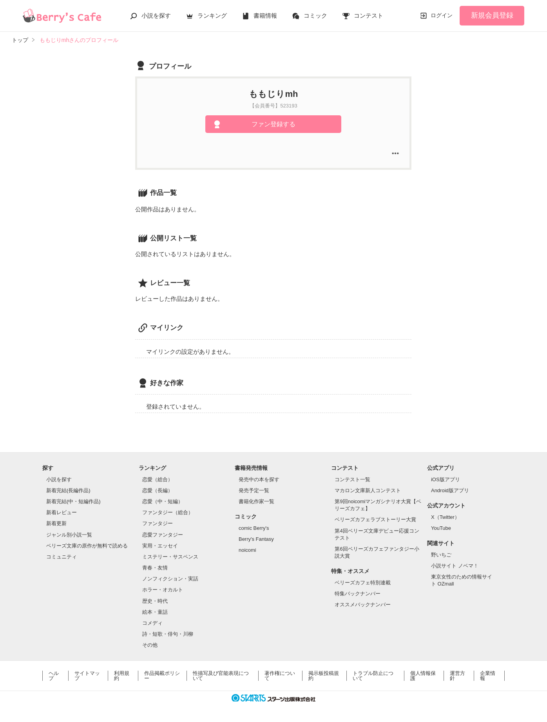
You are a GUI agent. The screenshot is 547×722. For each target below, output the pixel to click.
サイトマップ (87, 675)
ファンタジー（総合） (167, 512)
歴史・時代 (155, 601)
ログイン (442, 15)
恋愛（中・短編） (162, 501)
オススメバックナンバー (363, 604)
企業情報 (487, 675)
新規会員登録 (492, 15)
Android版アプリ (450, 490)
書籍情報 (265, 15)
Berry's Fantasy (256, 539)
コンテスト (368, 15)
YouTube (441, 528)
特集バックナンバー (357, 594)
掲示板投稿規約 (323, 675)
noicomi (247, 550)
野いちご (441, 555)
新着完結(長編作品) (68, 490)
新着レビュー (61, 512)
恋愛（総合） (157, 479)
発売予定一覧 (254, 490)
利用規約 (121, 675)
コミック (315, 15)
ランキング (212, 15)
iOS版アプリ (445, 479)
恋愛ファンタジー (162, 535)
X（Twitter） (445, 517)
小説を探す (156, 15)
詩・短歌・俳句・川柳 (167, 634)
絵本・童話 (155, 612)
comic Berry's (254, 528)
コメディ (152, 623)
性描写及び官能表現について (221, 675)
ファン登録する (273, 124)
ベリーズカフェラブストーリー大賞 (375, 519)
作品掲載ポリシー (162, 675)
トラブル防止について (373, 675)
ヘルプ (54, 675)
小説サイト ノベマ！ (454, 566)
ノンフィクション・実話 (170, 579)
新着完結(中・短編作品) (73, 501)
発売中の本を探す (259, 479)
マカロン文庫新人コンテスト (368, 490)
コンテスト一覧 (352, 479)
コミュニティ (61, 557)
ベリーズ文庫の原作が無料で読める (87, 546)
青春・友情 (155, 568)
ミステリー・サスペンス (170, 557)
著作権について (279, 675)
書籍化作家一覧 (256, 501)
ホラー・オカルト (162, 590)
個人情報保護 (423, 675)
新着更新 (56, 523)
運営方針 (457, 675)
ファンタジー (157, 523)
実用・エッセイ (160, 546)
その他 (150, 645)
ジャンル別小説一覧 (69, 535)
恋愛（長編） (157, 490)
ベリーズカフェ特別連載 (363, 583)
